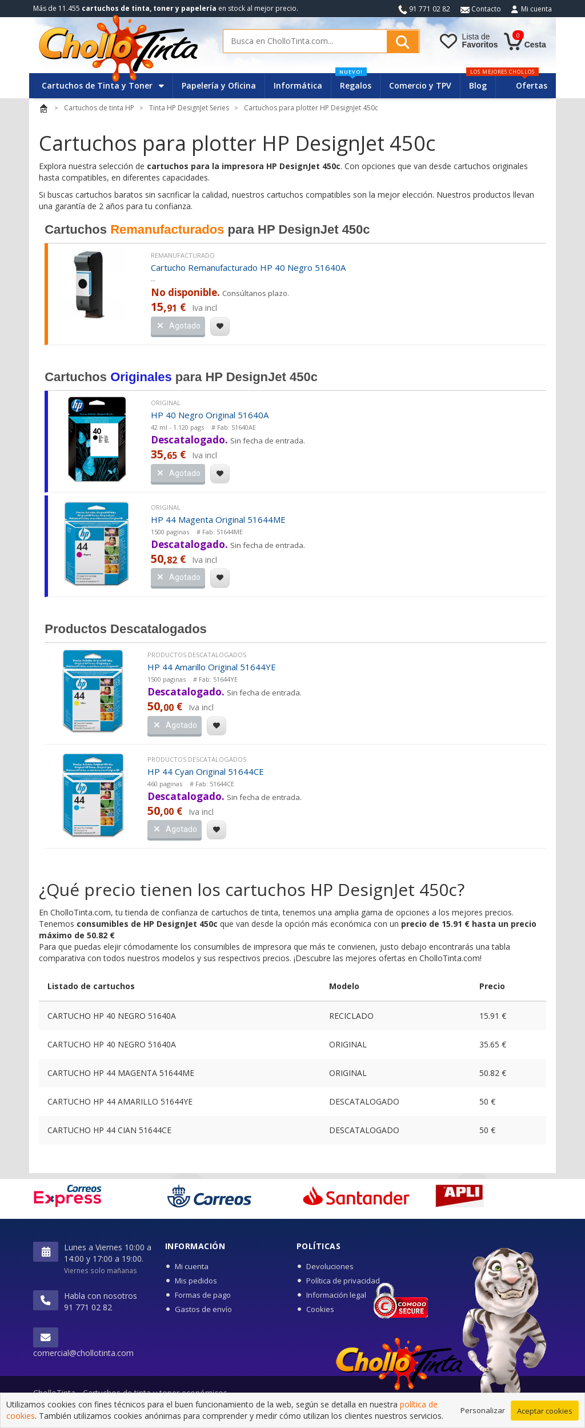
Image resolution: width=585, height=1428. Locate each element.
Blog (478, 85)
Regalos (353, 82)
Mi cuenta (536, 9)
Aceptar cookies (544, 1412)
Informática (298, 85)
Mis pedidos (196, 1280)
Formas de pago (203, 1295)
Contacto (480, 9)
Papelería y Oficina (219, 85)
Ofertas (531, 85)
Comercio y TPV (420, 85)
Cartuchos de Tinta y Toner (103, 85)
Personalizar (482, 1412)
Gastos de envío (203, 1309)
